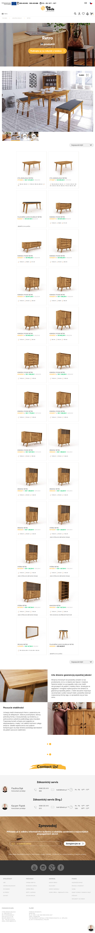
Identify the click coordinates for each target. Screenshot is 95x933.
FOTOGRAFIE (6, 889)
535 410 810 (23, 3)
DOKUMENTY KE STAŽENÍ (78, 899)
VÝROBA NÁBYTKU (30, 882)
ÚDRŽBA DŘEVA (30, 889)
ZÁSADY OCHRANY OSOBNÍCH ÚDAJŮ (81, 892)
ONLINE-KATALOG (30, 895)
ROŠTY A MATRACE (31, 892)
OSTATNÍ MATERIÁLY (54, 889)
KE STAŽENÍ (6, 892)
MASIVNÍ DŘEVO (53, 882)
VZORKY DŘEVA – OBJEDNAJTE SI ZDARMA (59, 892)
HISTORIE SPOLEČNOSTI (9, 886)
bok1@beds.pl (11, 921)
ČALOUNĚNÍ (52, 886)
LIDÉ (4, 882)
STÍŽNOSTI (74, 895)
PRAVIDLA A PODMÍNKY (78, 886)
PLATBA (73, 889)
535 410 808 (33, 3)
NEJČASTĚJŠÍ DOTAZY (77, 882)
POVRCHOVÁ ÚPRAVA (31, 886)
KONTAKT (5, 895)
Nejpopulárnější (77, 145)
